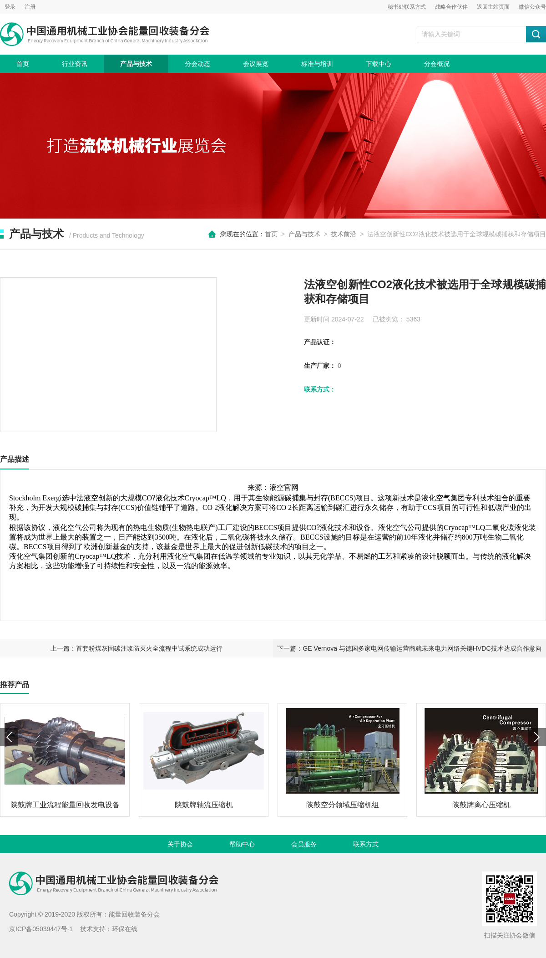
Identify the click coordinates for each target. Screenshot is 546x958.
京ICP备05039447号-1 (41, 929)
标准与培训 (317, 63)
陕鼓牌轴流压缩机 (204, 805)
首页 (22, 63)
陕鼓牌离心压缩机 (481, 805)
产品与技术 (136, 63)
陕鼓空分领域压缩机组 (342, 805)
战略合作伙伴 (451, 7)
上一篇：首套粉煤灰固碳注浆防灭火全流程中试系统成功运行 (136, 648)
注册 (30, 7)
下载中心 (378, 63)
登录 (10, 7)
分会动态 (197, 63)
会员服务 (304, 844)
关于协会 (180, 844)
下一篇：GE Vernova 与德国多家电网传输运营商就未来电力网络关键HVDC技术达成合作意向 (409, 648)
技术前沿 (343, 234)
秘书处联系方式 (407, 7)
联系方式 (366, 844)
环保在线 (124, 929)
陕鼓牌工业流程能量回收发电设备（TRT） (65, 808)
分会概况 (437, 63)
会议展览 (255, 63)
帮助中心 (242, 844)
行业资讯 (74, 63)
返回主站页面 (493, 7)
